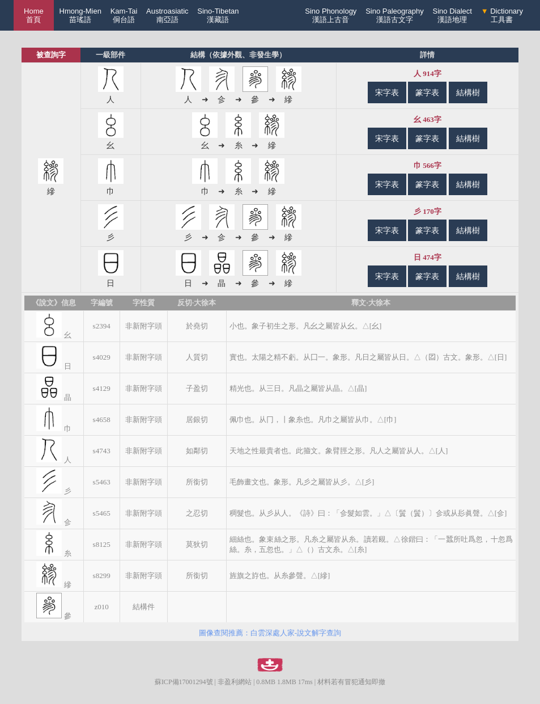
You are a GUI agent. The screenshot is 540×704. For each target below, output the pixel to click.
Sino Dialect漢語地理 (452, 15)
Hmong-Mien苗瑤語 (80, 15)
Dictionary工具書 (502, 15)
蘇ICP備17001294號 (184, 682)
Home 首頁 (34, 15)
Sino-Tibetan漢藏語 (218, 15)
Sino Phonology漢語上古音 (330, 15)
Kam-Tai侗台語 (124, 15)
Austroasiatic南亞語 (167, 15)
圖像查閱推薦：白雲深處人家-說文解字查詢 (270, 633)
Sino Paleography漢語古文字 (394, 15)
